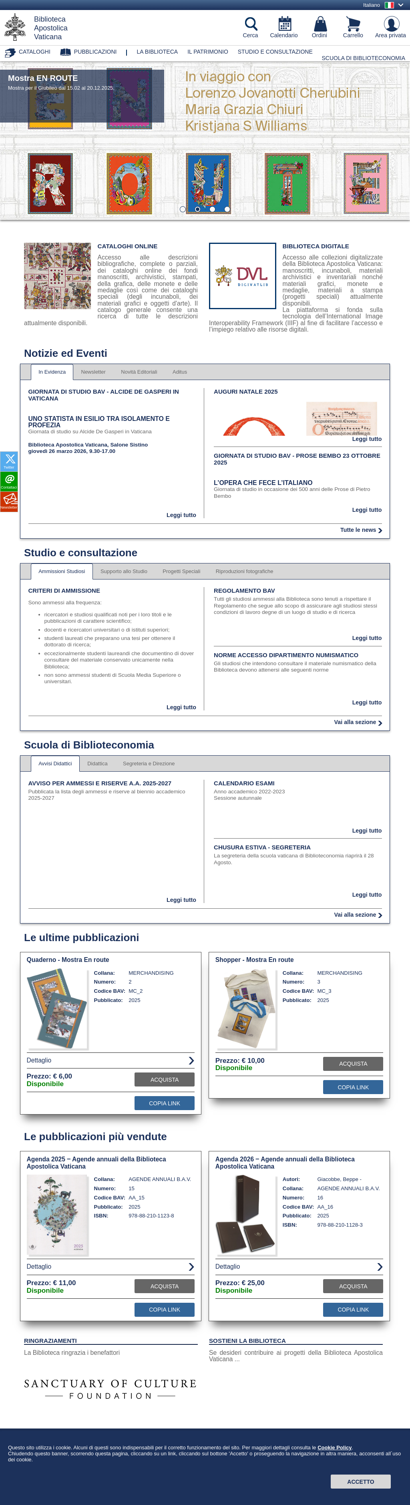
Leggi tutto (181, 515)
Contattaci (9, 487)
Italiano (371, 5)
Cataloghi (34, 51)
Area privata (390, 35)
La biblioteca (157, 51)
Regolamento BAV (244, 590)
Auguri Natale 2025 (245, 391)
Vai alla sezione (355, 722)
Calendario (284, 35)
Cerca (250, 35)
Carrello (353, 35)
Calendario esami (244, 783)
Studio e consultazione (275, 51)
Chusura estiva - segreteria (262, 847)
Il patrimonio (207, 51)
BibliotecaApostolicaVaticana (51, 28)
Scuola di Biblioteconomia (364, 58)
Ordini (319, 35)
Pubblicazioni (95, 51)
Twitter (9, 467)
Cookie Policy (335, 1448)
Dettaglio (39, 1060)
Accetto (360, 1482)
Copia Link (164, 1103)
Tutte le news (358, 530)
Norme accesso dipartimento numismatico (286, 655)
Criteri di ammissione (64, 590)
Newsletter (9, 507)
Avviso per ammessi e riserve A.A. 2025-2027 (100, 783)
